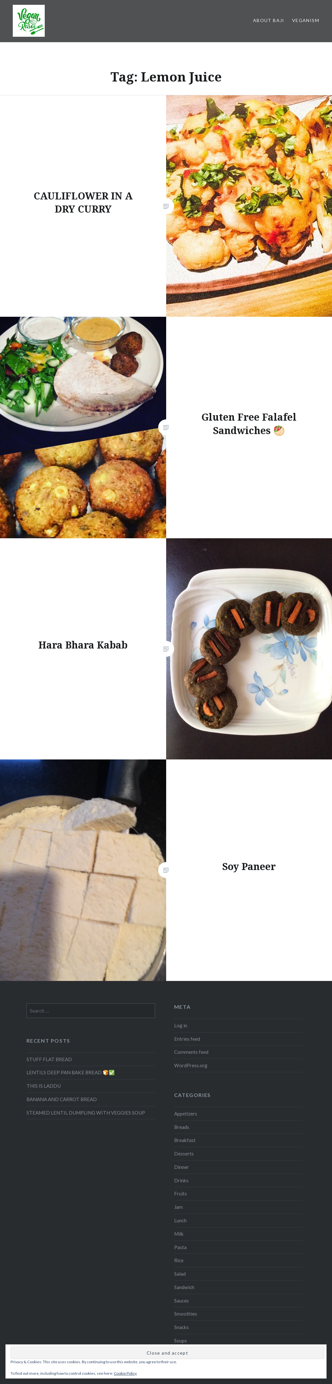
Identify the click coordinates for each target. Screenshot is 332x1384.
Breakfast (185, 1140)
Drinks (181, 1180)
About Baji (268, 20)
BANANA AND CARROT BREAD (62, 1099)
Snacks (181, 1327)
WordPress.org (190, 1065)
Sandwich (184, 1287)
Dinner (181, 1167)
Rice (178, 1260)
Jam (178, 1207)
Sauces (181, 1300)
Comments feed (191, 1052)
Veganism (305, 20)
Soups (180, 1340)
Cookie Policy (125, 1373)
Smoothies (185, 1314)
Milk (179, 1234)
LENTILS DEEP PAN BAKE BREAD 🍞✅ (71, 1072)
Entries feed (187, 1039)
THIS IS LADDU (44, 1086)
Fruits (180, 1193)
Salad (180, 1274)
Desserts (184, 1153)
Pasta (180, 1247)
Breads (181, 1127)
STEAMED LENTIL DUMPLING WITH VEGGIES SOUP (86, 1113)
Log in (180, 1025)
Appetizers (185, 1113)
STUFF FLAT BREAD (49, 1059)
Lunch (180, 1220)
